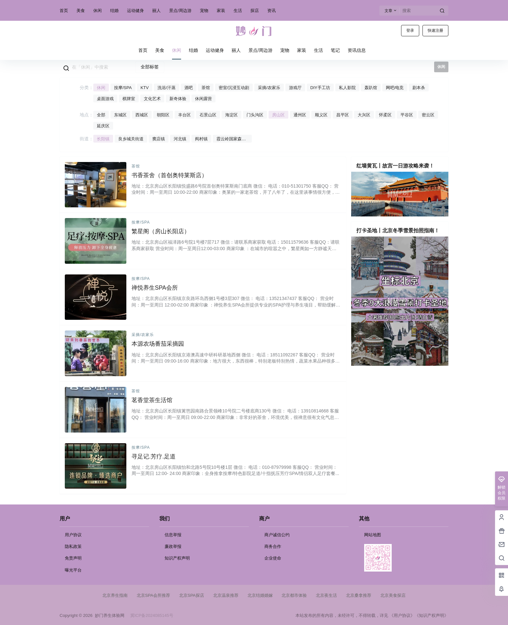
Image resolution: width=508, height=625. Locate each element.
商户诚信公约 (277, 534)
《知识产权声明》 (431, 615)
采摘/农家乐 (269, 87)
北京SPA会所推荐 (153, 595)
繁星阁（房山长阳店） (161, 231)
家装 (221, 10)
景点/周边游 (180, 10)
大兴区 (364, 114)
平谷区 (406, 114)
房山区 (278, 114)
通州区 (300, 114)
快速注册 (435, 30)
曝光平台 (73, 570)
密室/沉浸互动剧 (234, 87)
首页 (64, 10)
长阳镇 (103, 138)
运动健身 (135, 10)
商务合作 (272, 546)
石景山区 (208, 114)
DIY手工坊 (320, 87)
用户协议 (73, 534)
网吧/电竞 (395, 87)
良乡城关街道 (131, 138)
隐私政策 (73, 546)
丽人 (156, 10)
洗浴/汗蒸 (166, 87)
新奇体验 (177, 98)
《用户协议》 (402, 615)
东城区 (120, 114)
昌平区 (342, 114)
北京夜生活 (326, 595)
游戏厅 (295, 87)
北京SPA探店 (191, 595)
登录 (410, 30)
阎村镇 (201, 138)
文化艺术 (152, 98)
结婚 (114, 10)
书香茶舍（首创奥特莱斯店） (169, 175)
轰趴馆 (370, 87)
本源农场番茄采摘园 (158, 344)
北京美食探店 (393, 595)
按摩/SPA (123, 87)
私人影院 (347, 87)
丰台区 (184, 114)
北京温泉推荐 (225, 595)
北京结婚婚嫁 (260, 595)
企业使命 (272, 558)
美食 (80, 10)
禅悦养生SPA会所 (155, 287)
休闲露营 (203, 98)
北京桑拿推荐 (358, 595)
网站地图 (372, 534)
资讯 (271, 10)
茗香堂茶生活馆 (152, 400)
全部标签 (150, 66)
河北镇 (180, 138)
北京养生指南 (115, 595)
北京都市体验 (294, 595)
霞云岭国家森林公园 (231, 139)
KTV (145, 87)
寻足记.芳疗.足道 (154, 456)
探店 (254, 10)
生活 (238, 10)
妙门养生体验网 (108, 615)
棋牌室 (128, 98)
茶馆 (206, 87)
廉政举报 (173, 546)
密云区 (428, 114)
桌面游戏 (105, 98)
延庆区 (103, 125)
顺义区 (321, 114)
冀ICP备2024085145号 (151, 615)
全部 (101, 114)
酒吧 (188, 87)
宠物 (204, 10)
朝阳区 (163, 114)
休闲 (97, 10)
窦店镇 (158, 138)
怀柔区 (385, 114)
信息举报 (173, 534)
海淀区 (231, 114)
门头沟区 (255, 114)
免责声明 (73, 558)
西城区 (141, 114)
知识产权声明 (177, 558)
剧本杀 (418, 87)
